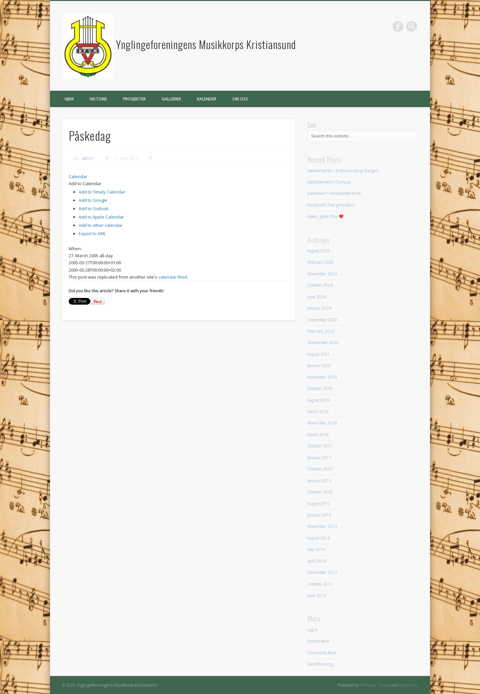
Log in (312, 630)
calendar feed (172, 277)
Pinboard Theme (375, 685)
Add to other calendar (101, 225)
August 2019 (318, 400)
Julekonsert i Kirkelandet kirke (334, 193)
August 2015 (318, 503)
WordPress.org (320, 664)
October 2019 (319, 388)
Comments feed (321, 653)
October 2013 (319, 584)
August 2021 (318, 354)
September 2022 (322, 342)
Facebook (398, 26)
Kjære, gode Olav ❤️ (325, 216)
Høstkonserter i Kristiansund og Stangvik (343, 171)
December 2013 (322, 572)
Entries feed (318, 641)
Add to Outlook (94, 209)
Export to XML (92, 234)
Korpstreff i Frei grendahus (331, 205)
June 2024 (316, 297)
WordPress (408, 685)
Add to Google (93, 200)
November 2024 (322, 274)
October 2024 (319, 285)
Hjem (69, 99)
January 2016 (319, 480)
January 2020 (319, 365)
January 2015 (319, 515)
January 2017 (319, 457)
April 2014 (316, 561)
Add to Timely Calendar (102, 192)
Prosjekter (134, 99)
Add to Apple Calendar (101, 217)
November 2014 (322, 526)
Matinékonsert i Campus (329, 182)
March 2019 (318, 411)
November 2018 (322, 423)
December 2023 (322, 320)
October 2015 (319, 492)
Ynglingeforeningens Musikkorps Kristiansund (206, 44)
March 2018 (318, 434)
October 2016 (319, 469)
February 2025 (320, 262)
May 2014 (316, 549)
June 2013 (316, 595)
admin (87, 158)
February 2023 (320, 331)
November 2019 (322, 377)
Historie (98, 99)
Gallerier (171, 99)
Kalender (206, 99)
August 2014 (318, 538)
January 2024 (319, 308)
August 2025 (318, 251)
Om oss (240, 99)
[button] (85, 184)
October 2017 (319, 446)
